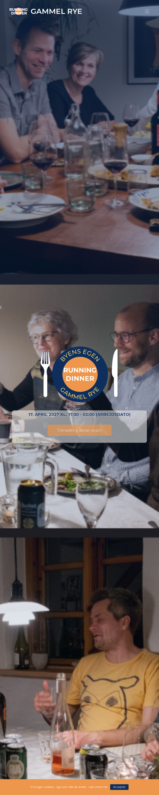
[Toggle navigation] (146, 11)
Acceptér (119, 787)
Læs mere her (98, 787)
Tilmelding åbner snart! (79, 430)
